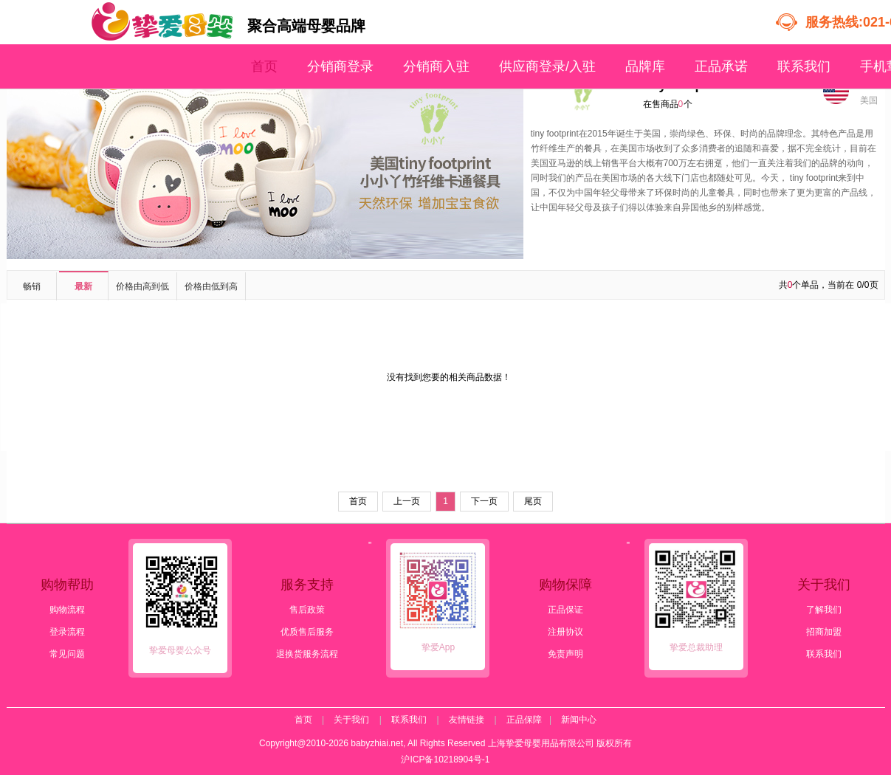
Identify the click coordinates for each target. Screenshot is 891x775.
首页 (264, 66)
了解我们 (824, 609)
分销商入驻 (436, 66)
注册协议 (565, 632)
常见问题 (67, 654)
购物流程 (67, 609)
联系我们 (803, 66)
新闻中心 (578, 719)
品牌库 (645, 66)
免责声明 (565, 654)
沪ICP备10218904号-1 (445, 759)
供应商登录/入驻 (547, 66)
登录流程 (67, 632)
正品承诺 (721, 66)
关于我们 (351, 719)
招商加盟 (824, 632)
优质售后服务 (307, 632)
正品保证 (565, 609)
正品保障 (524, 719)
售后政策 (307, 609)
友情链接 (466, 719)
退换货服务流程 (307, 654)
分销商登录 (340, 66)
